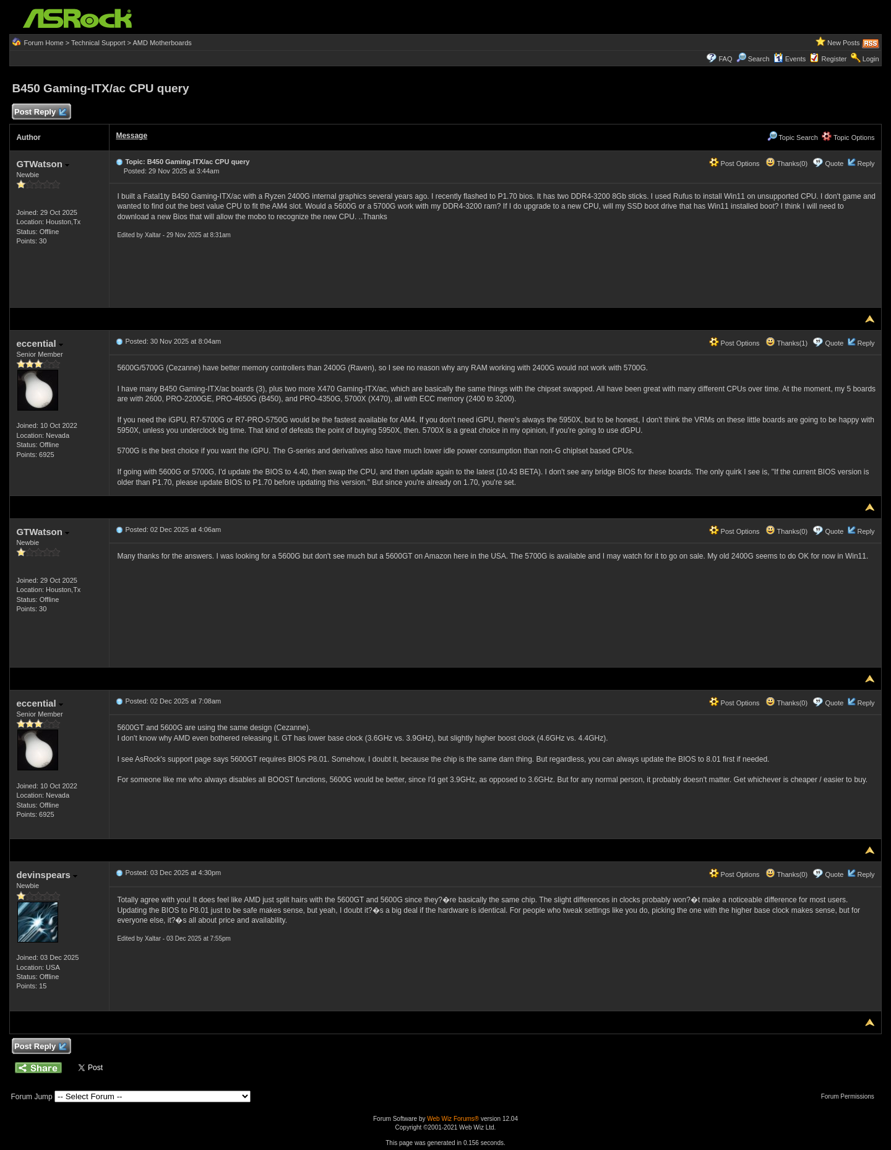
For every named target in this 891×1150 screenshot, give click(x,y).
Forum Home (43, 42)
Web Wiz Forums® (453, 1118)
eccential (39, 343)
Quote (834, 163)
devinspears (46, 874)
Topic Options (848, 137)
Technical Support (98, 42)
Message (131, 135)
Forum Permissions (850, 1096)
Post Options (734, 163)
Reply (865, 163)
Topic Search (792, 137)
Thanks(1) (786, 343)
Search (759, 59)
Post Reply (39, 112)
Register (834, 59)
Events (789, 59)
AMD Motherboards (161, 42)
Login (871, 59)
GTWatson (42, 164)
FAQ (725, 59)
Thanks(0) (786, 163)
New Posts (843, 42)
